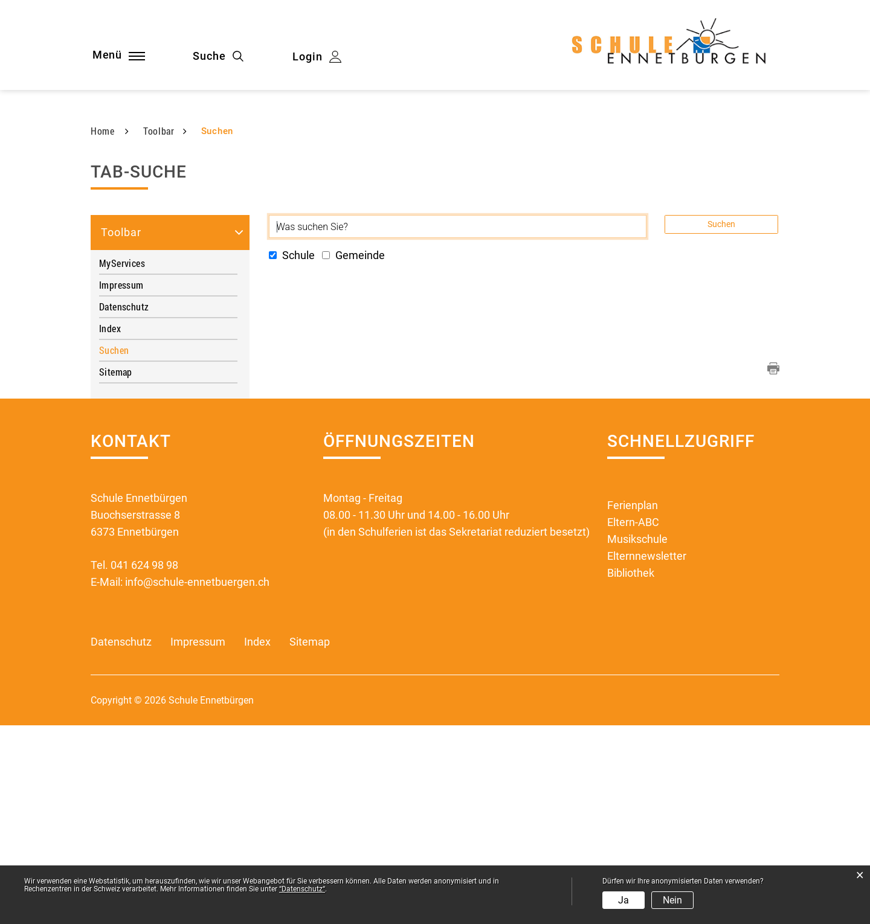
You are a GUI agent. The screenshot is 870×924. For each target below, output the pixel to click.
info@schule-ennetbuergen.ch (197, 781)
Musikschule (637, 738)
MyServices (122, 462)
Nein (672, 900)
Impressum (121, 484)
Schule (292, 454)
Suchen (140, 549)
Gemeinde (353, 454)
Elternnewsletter (646, 755)
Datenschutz (124, 505)
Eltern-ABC (633, 721)
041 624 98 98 (144, 764)
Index (110, 527)
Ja (623, 900)
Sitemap (115, 571)
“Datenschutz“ (302, 889)
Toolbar (121, 431)
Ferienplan (632, 704)
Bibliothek (630, 772)
